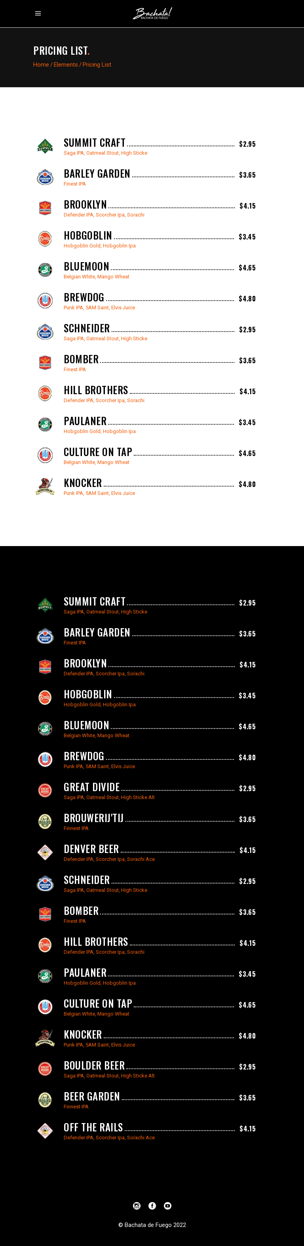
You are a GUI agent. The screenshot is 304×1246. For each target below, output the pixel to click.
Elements (66, 64)
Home (41, 64)
